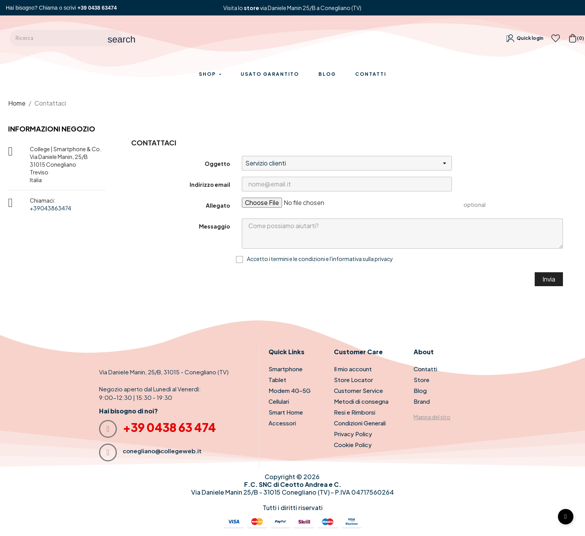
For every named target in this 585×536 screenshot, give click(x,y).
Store (421, 379)
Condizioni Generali (360, 423)
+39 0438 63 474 (169, 427)
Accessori (282, 423)
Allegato (218, 205)
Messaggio (214, 226)
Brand (422, 401)
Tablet (277, 379)
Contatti (425, 368)
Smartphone (286, 368)
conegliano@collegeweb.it (162, 450)
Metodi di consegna (361, 401)
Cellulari (279, 401)
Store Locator (353, 379)
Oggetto (217, 163)
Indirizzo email (210, 184)
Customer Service (358, 390)
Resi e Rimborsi (354, 412)
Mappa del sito (432, 416)
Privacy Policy (353, 433)
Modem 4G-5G (290, 390)
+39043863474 (50, 208)
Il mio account (353, 368)
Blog (420, 390)
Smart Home (286, 412)
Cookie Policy (353, 444)
